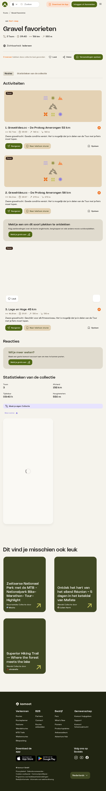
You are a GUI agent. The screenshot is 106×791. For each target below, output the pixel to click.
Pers (57, 716)
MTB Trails (20, 732)
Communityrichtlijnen (39, 774)
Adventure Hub (61, 736)
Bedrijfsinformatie (22, 779)
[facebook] (87, 757)
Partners (39, 716)
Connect (39, 720)
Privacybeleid (21, 771)
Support (78, 720)
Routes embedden (40, 725)
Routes (5, 13)
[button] (58, 4)
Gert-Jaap (13, 21)
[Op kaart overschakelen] (96, 298)
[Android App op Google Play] (47, 758)
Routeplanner (22, 720)
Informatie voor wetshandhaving (42, 779)
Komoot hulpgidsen (82, 716)
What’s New (60, 720)
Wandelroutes (22, 728)
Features (19, 724)
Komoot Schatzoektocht (81, 725)
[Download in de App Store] (25, 758)
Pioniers (58, 724)
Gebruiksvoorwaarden (35, 771)
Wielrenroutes (22, 736)
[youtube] (82, 757)
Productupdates (62, 728)
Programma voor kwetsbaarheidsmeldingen (32, 777)
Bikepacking (21, 740)
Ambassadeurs (61, 732)
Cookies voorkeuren (23, 774)
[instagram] (76, 757)
